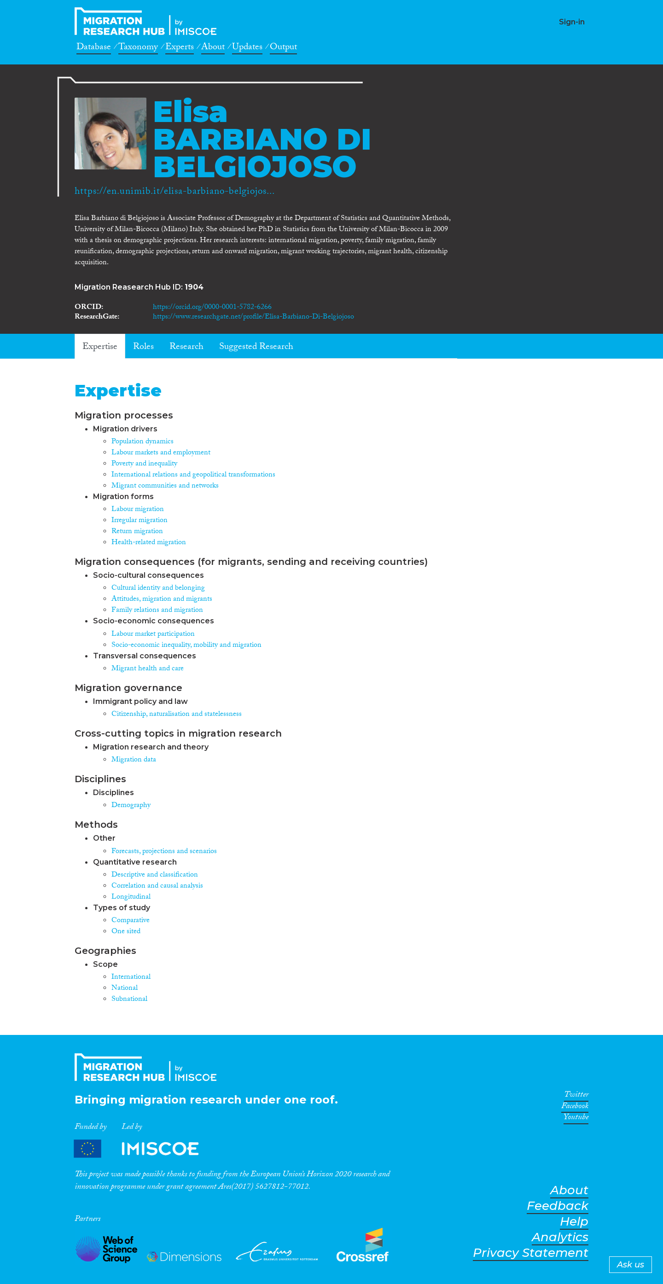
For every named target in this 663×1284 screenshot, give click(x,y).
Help (574, 1221)
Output (283, 48)
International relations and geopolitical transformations (193, 475)
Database (93, 48)
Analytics (560, 1237)
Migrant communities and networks (165, 486)
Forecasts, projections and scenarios (164, 852)
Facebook (574, 1107)
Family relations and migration (157, 610)
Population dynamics (142, 442)
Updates (247, 48)
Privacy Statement (530, 1253)
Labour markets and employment (160, 453)
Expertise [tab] (99, 347)
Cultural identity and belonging (158, 588)
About (213, 48)
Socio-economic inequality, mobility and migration (186, 645)
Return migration (137, 532)
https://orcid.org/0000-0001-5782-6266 (212, 308)
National (124, 988)
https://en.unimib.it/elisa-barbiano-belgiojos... (175, 192)
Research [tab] (186, 347)
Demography (131, 806)
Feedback (557, 1206)
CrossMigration (148, 21)
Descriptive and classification (154, 875)
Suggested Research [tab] (256, 347)
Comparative (130, 921)
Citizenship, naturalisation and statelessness (176, 715)
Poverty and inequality (144, 464)
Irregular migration (139, 521)
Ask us (630, 1265)
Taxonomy (138, 48)
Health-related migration (148, 543)
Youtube (576, 1118)
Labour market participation (153, 634)
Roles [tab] (143, 347)
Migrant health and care (147, 669)
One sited (125, 932)
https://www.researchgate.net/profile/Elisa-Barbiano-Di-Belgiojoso (253, 317)
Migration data (133, 760)
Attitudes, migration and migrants (161, 599)
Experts (179, 48)
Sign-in (572, 21)
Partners (144, 1149)
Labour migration (137, 510)
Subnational (129, 1000)
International (131, 977)
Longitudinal (131, 897)
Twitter (576, 1096)
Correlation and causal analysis (157, 886)
